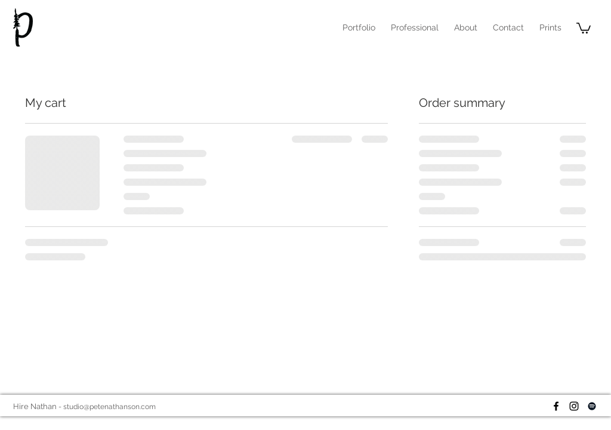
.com (148, 407)
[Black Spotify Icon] (592, 406)
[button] (414, 27)
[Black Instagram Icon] (574, 406)
